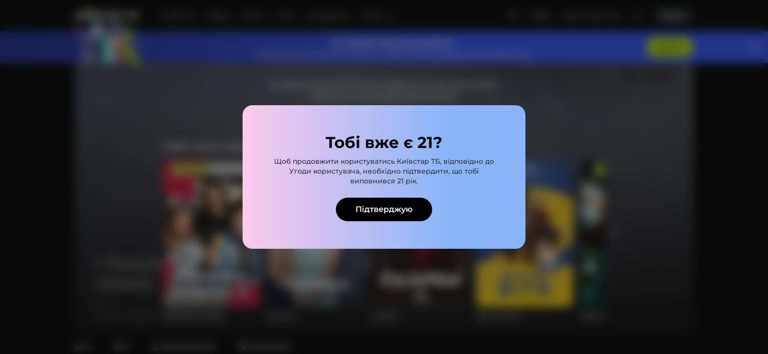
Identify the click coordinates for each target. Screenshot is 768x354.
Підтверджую (384, 209)
